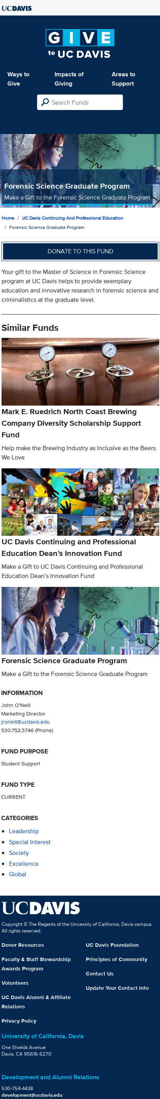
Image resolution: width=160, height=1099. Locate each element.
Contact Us (100, 973)
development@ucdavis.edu (32, 1095)
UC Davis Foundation (112, 945)
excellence (24, 863)
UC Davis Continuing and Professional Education (72, 218)
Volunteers (15, 983)
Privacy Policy (19, 1021)
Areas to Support (123, 79)
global (17, 874)
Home (8, 218)
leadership (24, 831)
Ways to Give (18, 79)
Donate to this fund (80, 251)
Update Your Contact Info (117, 988)
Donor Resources (23, 945)
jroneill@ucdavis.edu (25, 721)
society (19, 852)
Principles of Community (116, 959)
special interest (30, 842)
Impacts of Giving (68, 79)
